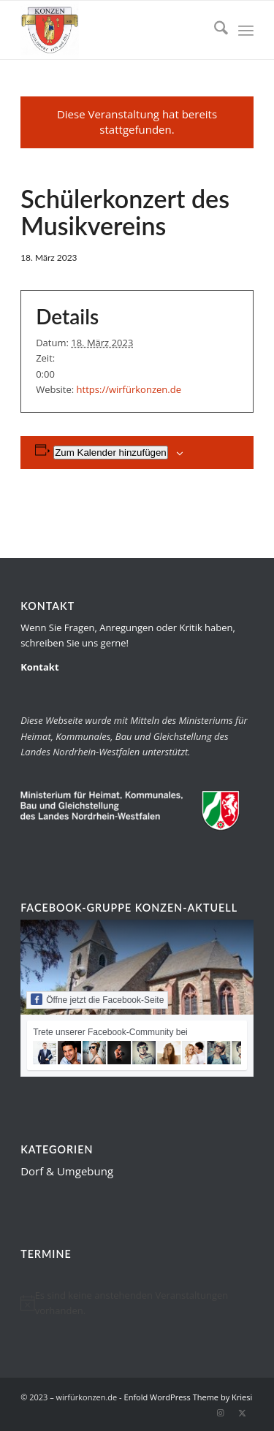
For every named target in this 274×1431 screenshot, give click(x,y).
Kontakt (39, 666)
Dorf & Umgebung (66, 1171)
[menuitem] (213, 30)
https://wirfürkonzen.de (129, 389)
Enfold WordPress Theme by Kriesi (188, 1397)
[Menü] (246, 29)
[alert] (137, 1303)
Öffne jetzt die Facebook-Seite (97, 999)
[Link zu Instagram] (221, 1413)
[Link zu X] (243, 1413)
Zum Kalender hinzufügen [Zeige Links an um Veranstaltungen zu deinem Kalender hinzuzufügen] (111, 452)
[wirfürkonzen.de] (113, 30)
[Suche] (213, 30)
